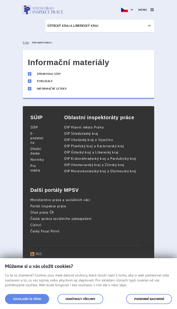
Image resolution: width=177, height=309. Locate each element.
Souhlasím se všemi (27, 299)
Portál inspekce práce (48, 206)
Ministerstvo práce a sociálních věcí (60, 200)
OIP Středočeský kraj (81, 133)
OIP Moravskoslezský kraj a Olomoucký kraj (100, 171)
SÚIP (34, 127)
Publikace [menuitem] (45, 81)
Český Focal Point (44, 231)
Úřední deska (36, 151)
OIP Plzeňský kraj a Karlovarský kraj (94, 146)
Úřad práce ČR (42, 212)
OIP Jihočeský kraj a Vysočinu (88, 139)
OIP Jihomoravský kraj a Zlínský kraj (94, 165)
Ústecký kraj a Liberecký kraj (72, 26)
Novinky (37, 159)
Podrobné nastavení (149, 299)
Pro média (35, 168)
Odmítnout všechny (80, 299)
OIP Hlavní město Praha (84, 127)
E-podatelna (36, 138)
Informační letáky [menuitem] (52, 88)
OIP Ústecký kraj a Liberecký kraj (91, 152)
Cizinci (35, 225)
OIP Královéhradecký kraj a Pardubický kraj (100, 158)
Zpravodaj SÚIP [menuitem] (49, 74)
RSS (36, 254)
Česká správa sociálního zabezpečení (61, 218)
